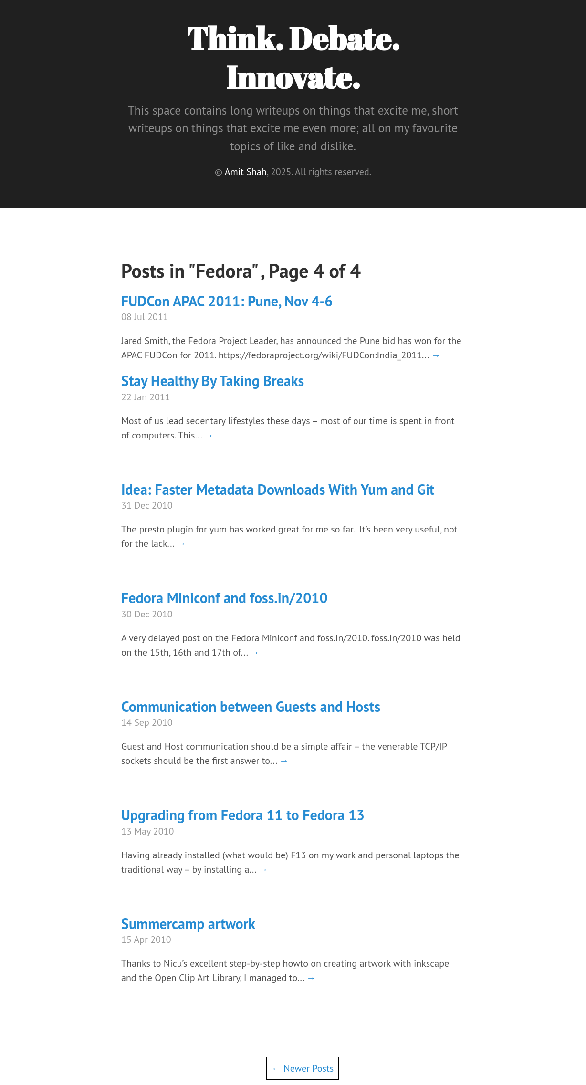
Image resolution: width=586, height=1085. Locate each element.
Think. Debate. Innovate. (293, 57)
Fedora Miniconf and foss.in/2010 (224, 597)
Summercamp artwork (188, 923)
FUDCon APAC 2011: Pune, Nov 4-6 (227, 301)
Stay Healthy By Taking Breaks (212, 380)
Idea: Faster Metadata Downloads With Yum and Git (278, 489)
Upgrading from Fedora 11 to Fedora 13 (243, 814)
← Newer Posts (303, 1068)
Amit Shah (246, 172)
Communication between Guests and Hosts (250, 706)
